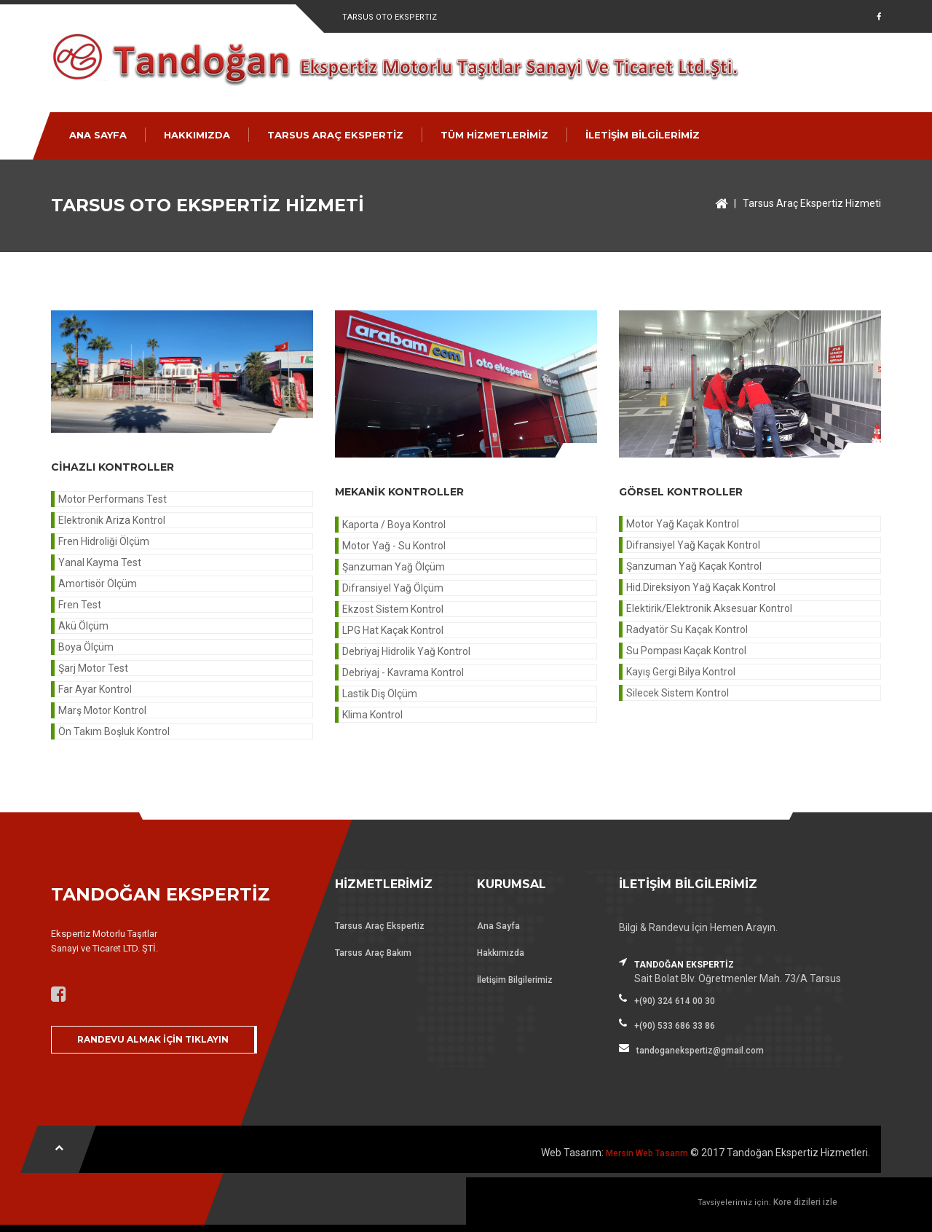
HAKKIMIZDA (197, 135)
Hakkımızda (500, 953)
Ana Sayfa (498, 926)
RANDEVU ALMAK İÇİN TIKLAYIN (153, 1039)
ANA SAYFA (98, 135)
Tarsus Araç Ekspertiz (379, 926)
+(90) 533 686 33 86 (674, 1026)
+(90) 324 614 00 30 (674, 1001)
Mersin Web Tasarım (647, 1153)
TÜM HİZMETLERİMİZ (494, 135)
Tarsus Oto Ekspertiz (389, 17)
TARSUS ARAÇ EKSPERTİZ (335, 135)
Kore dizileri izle (805, 1202)
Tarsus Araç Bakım (373, 953)
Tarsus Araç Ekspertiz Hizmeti (812, 203)
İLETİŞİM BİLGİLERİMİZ (642, 135)
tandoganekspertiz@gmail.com (700, 1050)
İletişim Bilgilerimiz (515, 980)
